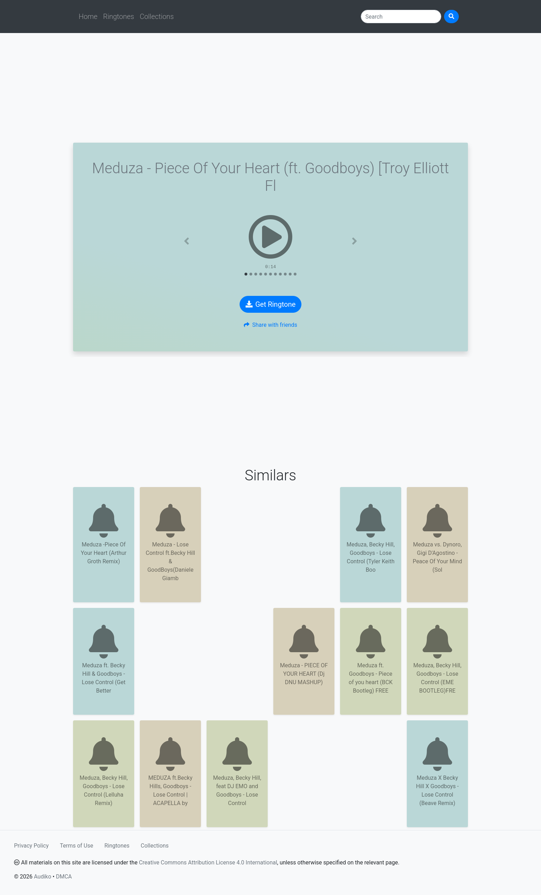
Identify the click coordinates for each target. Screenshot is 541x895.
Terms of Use (76, 845)
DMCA (64, 876)
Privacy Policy (31, 845)
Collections (157, 16)
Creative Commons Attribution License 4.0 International (208, 862)
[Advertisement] (270, 88)
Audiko (42, 876)
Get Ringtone (271, 304)
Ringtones (118, 16)
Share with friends (270, 325)
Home (88, 16)
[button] (186, 241)
